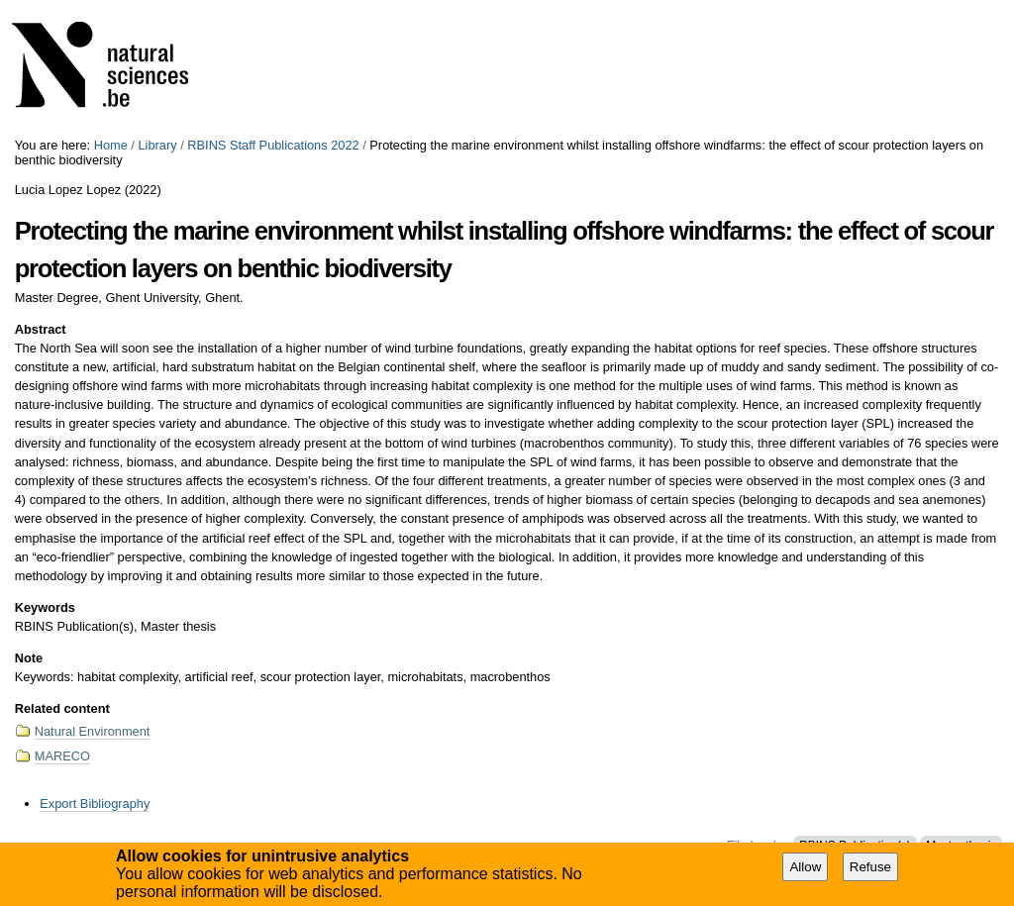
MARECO (62, 756)
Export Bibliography (95, 803)
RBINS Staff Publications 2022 (272, 145)
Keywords (45, 607)
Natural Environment (93, 731)
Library (157, 145)
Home (111, 145)
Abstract (40, 329)
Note (29, 658)
